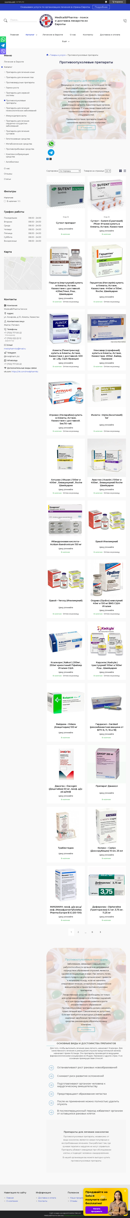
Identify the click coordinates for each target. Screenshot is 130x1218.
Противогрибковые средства (20, 149)
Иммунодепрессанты (16, 116)
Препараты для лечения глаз (20, 77)
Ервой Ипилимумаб (107, 541)
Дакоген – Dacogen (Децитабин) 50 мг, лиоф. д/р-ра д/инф (66, 789)
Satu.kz (78, 1213)
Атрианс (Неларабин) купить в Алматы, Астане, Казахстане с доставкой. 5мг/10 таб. (65, 419)
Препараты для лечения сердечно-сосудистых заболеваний (17, 123)
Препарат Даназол (107, 786)
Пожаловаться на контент (75, 1215)
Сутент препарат (66, 223)
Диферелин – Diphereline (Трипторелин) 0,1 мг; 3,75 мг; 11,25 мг (106, 910)
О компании (12, 1201)
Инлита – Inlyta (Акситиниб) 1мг (106, 416)
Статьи (7, 179)
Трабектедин (66, 848)
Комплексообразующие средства (17, 155)
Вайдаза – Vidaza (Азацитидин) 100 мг (65, 725)
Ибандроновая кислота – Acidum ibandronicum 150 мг (66, 543)
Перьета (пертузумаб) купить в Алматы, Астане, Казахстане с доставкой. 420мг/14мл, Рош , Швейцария (66, 288)
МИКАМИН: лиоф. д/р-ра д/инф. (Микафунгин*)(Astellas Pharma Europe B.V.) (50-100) (66, 910)
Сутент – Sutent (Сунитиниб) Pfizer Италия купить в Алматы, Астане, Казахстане (106, 224)
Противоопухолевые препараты (16, 101)
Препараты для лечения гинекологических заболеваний (21, 109)
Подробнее (101, 7)
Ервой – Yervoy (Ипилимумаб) (66, 600)
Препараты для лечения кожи (20, 72)
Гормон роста (12, 88)
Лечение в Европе (53, 34)
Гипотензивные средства (18, 139)
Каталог (30, 34)
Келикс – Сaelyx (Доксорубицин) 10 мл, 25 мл (106, 849)
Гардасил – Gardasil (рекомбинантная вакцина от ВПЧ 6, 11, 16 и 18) (107, 727)
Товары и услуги (58, 55)
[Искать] (5, 20)
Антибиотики (12, 162)
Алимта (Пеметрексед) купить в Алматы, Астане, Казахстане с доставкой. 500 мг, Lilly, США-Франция (66, 354)
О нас (73, 34)
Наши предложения (79, 1198)
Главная (14, 34)
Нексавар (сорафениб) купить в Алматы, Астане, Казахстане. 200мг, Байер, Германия (107, 354)
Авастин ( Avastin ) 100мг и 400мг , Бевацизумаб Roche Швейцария (107, 483)
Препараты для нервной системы (17, 94)
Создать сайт (10, 2)
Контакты (88, 34)
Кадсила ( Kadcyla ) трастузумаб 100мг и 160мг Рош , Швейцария (106, 665)
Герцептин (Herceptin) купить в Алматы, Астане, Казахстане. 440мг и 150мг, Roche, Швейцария (107, 287)
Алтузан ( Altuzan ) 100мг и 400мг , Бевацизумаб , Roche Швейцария (65, 483)
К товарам (86, 127)
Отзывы (8, 173)
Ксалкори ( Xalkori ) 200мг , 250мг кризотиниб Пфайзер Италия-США (66, 665)
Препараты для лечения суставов (17, 132)
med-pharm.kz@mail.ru (15, 348)
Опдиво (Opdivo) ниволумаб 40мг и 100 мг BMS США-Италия (107, 603)
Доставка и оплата (110, 34)
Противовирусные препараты (20, 82)
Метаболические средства (19, 144)
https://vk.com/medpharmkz (25, 371)
